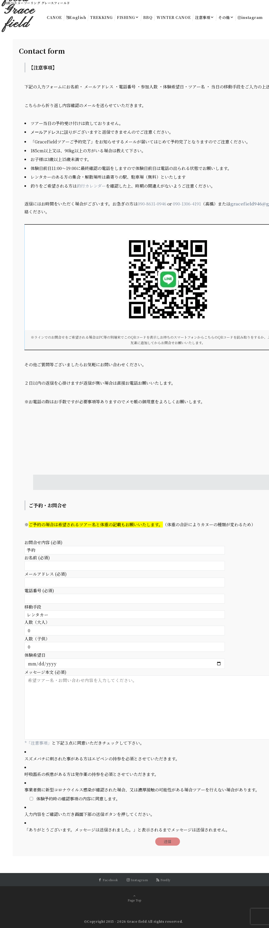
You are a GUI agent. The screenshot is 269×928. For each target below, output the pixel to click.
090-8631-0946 (152, 203)
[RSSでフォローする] (163, 879)
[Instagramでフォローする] (137, 879)
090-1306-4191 (187, 203)
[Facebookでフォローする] (108, 879)
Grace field (19, 17)
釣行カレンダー (91, 185)
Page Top (134, 898)
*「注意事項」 (38, 742)
